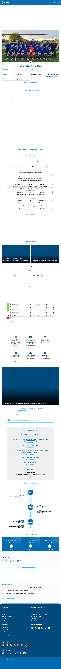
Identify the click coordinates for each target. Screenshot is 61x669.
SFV (2, 659)
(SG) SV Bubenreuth (15, 304)
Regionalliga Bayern (6, 633)
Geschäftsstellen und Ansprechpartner (10, 612)
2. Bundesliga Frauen (6, 638)
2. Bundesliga (5, 629)
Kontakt (3, 620)
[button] (2, 69)
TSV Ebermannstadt (15, 307)
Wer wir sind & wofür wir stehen (9, 610)
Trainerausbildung (35, 612)
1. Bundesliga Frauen (6, 636)
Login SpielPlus (35, 620)
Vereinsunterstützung (7, 616)
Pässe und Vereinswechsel (37, 610)
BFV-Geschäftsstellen (36, 616)
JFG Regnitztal (15, 309)
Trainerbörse (34, 618)
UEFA (9, 659)
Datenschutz (50, 659)
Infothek (4, 618)
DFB (6, 659)
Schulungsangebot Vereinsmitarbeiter (40, 614)
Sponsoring (4, 614)
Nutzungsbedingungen (41, 659)
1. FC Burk (14, 315)
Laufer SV (14, 318)
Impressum (57, 659)
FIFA (13, 659)
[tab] (19, 161)
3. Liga (3, 631)
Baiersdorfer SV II (15, 312)
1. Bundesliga (5, 627)
